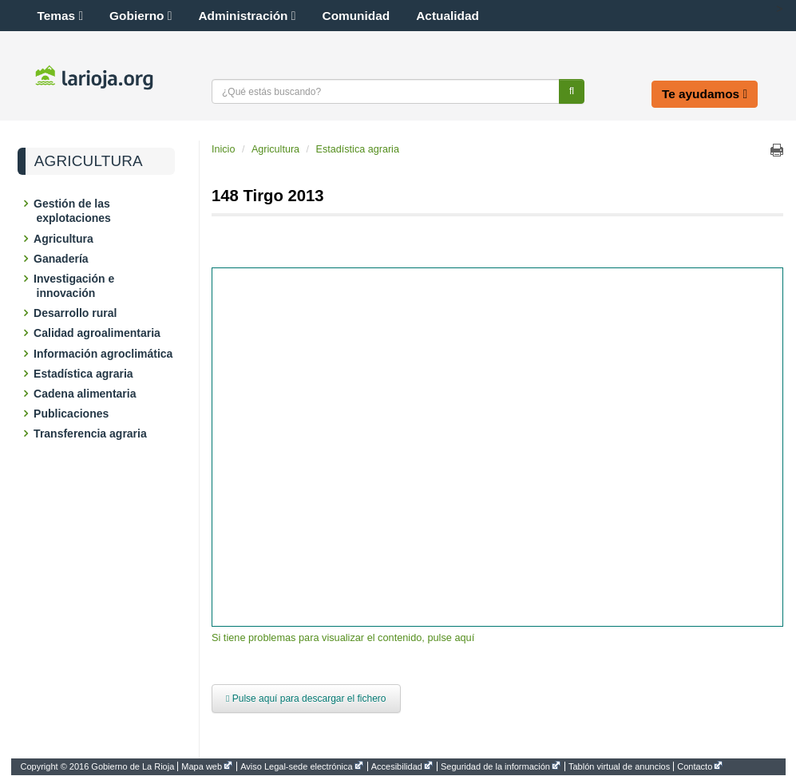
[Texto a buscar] (386, 91)
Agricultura (88, 161)
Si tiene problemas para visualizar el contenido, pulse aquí (343, 637)
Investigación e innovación (76, 285)
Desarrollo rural (77, 313)
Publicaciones (73, 413)
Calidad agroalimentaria (98, 333)
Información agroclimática (105, 353)
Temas (61, 15)
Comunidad (356, 15)
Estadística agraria (85, 373)
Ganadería (63, 258)
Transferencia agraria (92, 433)
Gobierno (140, 15)
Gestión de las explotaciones (74, 210)
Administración (247, 15)
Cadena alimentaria (87, 393)
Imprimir (776, 150)
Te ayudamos (704, 94)
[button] (762, 9)
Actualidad (447, 15)
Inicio (223, 149)
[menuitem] (99, 766)
